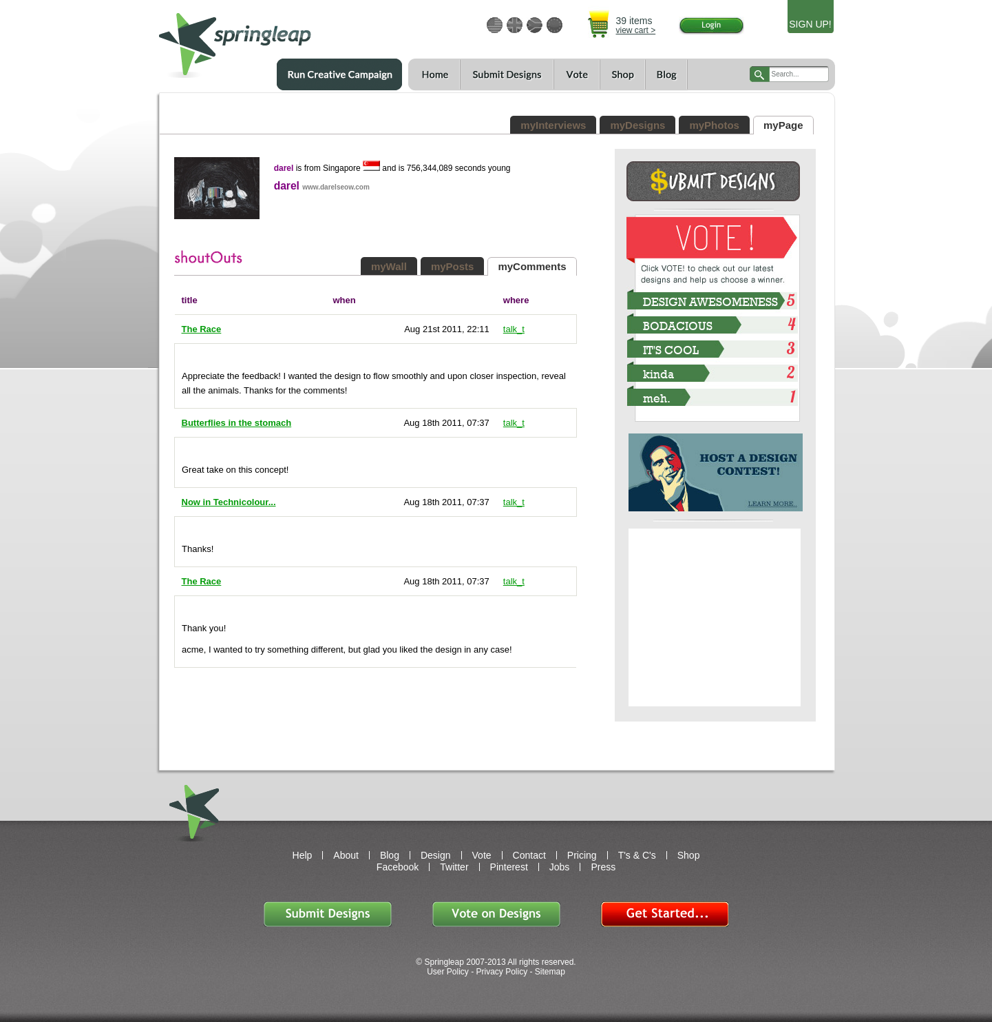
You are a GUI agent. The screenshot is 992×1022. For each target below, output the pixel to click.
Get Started (664, 914)
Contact (529, 855)
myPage (783, 125)
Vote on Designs (496, 914)
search (760, 74)
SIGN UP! (810, 24)
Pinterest (509, 866)
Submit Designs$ (506, 75)
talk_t (514, 329)
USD (495, 25)
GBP (515, 25)
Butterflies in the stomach (237, 423)
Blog (666, 75)
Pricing (582, 855)
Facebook (398, 866)
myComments (532, 266)
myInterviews (553, 125)
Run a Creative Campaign (339, 74)
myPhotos (714, 125)
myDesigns (637, 125)
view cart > (636, 30)
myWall (389, 266)
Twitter (454, 866)
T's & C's (637, 855)
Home (434, 75)
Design (436, 855)
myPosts (452, 266)
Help (303, 855)
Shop (622, 75)
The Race (202, 329)
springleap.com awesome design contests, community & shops (275, 39)
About (346, 855)
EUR (554, 25)
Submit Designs (328, 914)
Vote (576, 75)
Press (603, 866)
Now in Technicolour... (229, 502)
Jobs (559, 866)
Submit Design (713, 181)
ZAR (534, 25)
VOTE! (713, 238)
